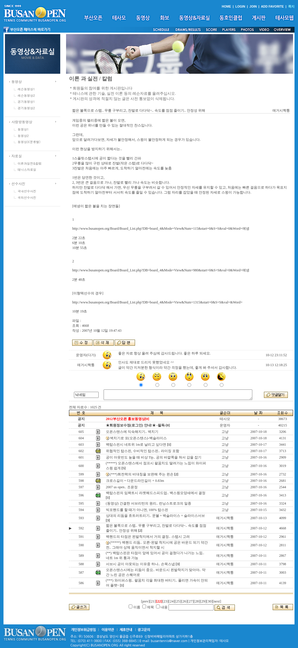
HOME (226, 6)
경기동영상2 (26, 108)
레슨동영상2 (26, 95)
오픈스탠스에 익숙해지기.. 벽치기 (132, 432)
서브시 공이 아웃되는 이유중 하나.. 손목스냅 (140, 564)
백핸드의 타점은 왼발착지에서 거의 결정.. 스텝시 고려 (148, 537)
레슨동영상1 (26, 89)
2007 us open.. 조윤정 (122, 487)
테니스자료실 (27, 169)
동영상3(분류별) (29, 142)
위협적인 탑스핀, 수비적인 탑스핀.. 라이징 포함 (142, 451)
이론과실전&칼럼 (30, 163)
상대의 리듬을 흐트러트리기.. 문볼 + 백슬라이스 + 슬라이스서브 (155, 516)
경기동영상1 (26, 101)
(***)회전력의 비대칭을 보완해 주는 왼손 (141, 474)
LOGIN (240, 6)
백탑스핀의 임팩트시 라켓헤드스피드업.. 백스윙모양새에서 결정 (155, 493)
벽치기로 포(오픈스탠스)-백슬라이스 (138, 438)
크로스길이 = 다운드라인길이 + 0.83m (135, 481)
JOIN (253, 6)
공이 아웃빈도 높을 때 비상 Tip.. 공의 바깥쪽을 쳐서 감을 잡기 (153, 457)
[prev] (145, 601)
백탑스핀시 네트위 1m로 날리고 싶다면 (136, 444)
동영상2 (23, 136)
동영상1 (23, 129)
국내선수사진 (27, 191)
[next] (217, 601)
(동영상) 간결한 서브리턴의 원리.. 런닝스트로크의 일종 (148, 503)
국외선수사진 (27, 197)
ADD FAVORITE (272, 6)
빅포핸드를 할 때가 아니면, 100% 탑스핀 (137, 510)
